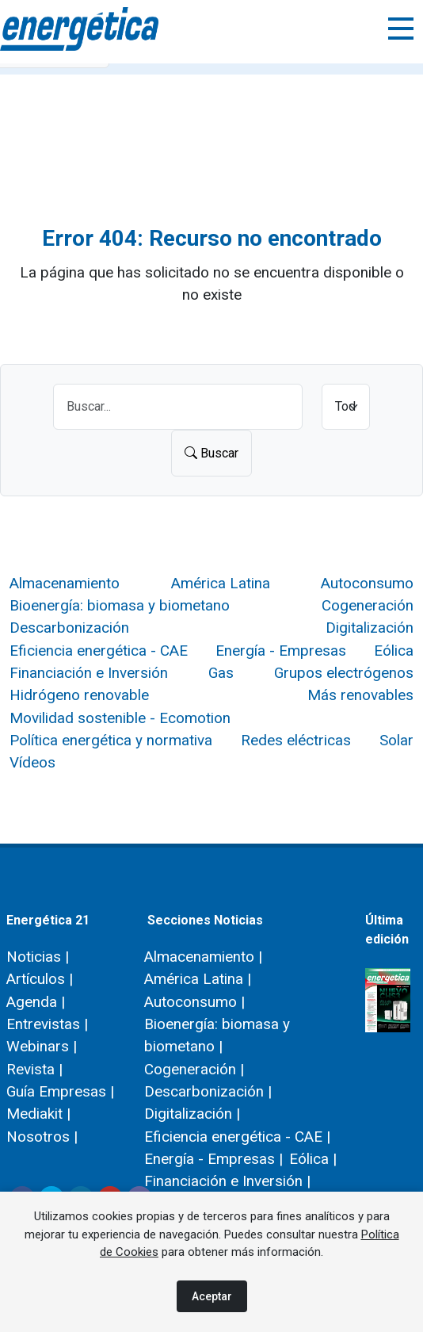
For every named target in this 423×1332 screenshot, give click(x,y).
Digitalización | (192, 1113)
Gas (221, 673)
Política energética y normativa (111, 740)
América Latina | (197, 979)
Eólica (393, 650)
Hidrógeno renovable (79, 695)
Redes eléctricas (296, 740)
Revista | (34, 1069)
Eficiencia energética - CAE (99, 650)
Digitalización (369, 627)
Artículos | (39, 979)
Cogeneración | (194, 1069)
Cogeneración (367, 605)
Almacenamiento (65, 583)
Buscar (211, 453)
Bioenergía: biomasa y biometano (120, 605)
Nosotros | (42, 1136)
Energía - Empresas (280, 650)
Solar (396, 740)
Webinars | (41, 1046)
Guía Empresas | (60, 1091)
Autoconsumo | (194, 1002)
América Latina (220, 583)
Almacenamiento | (203, 956)
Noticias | (37, 956)
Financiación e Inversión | (227, 1181)
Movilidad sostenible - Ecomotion (120, 718)
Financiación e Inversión (89, 673)
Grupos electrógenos (343, 673)
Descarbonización (69, 627)
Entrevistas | (47, 1024)
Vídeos (32, 762)
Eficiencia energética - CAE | (237, 1136)
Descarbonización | (208, 1091)
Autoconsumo (367, 583)
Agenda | (35, 1002)
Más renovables (360, 695)
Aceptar (212, 1296)
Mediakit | (38, 1113)
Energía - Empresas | (213, 1159)
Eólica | (313, 1159)
